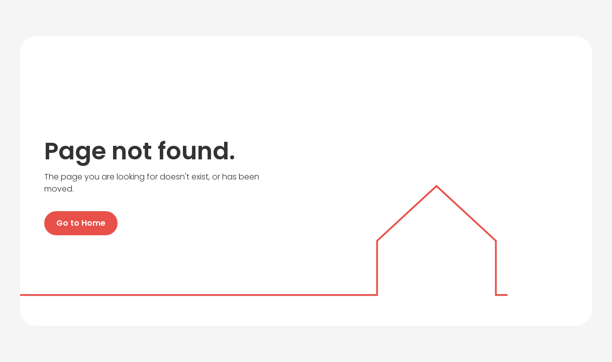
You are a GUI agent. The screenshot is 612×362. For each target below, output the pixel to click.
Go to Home (81, 223)
